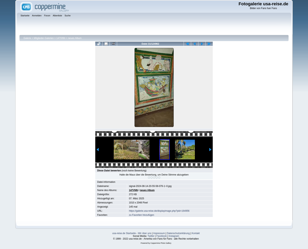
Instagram (174, 236)
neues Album (75, 38)
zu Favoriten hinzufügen (141, 215)
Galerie (27, 38)
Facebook (161, 236)
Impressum (159, 233)
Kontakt (196, 233)
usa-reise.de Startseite (124, 233)
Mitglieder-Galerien (44, 38)
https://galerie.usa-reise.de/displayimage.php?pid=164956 (159, 210)
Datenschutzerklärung (178, 233)
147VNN (60, 38)
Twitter (151, 236)
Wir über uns (144, 233)
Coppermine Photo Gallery (160, 243)
